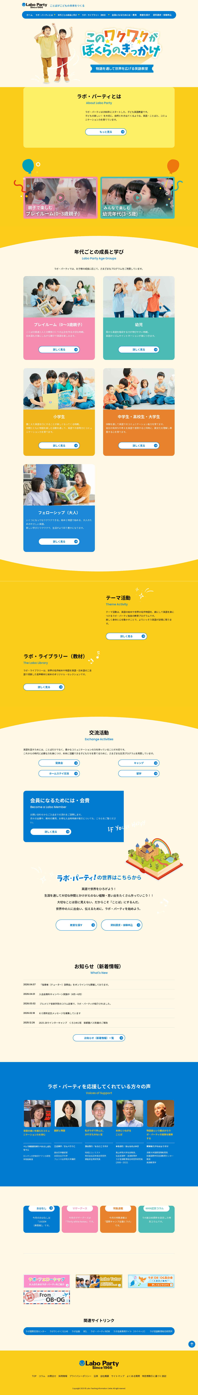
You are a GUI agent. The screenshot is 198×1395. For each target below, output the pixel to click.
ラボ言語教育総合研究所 (161, 1331)
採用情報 (62, 1376)
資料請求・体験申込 (162, 14)
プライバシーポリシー (80, 1376)
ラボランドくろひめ (59, 1331)
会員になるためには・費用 (124, 14)
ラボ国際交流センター (36, 1331)
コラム (42, 1376)
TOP (34, 1376)
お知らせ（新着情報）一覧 (99, 1038)
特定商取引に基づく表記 (154, 1376)
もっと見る (106, 131)
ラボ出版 (76, 1331)
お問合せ (51, 1376)
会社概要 (104, 1376)
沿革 (96, 1376)
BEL (85, 1331)
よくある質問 (133, 1376)
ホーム (29, 14)
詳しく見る (59, 349)
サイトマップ (117, 1376)
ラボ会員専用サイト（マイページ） (129, 1331)
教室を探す (145, 14)
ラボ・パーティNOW (100, 1331)
